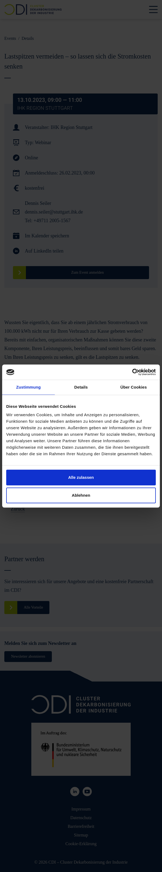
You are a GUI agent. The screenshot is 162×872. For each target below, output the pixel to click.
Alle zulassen (81, 477)
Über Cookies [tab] (133, 387)
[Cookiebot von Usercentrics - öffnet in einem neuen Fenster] (132, 372)
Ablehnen (81, 495)
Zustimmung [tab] (28, 387)
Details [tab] (81, 387)
